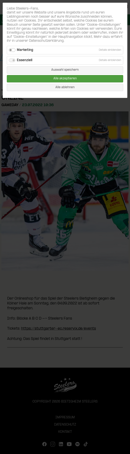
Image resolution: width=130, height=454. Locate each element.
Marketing (25, 50)
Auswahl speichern (65, 70)
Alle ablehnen (65, 87)
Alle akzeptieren (65, 78)
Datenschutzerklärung (46, 41)
